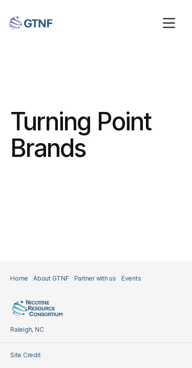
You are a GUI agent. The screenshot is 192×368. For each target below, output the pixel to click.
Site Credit (25, 355)
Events (131, 278)
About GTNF (51, 278)
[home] (31, 23)
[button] (169, 23)
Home (19, 278)
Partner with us (95, 278)
